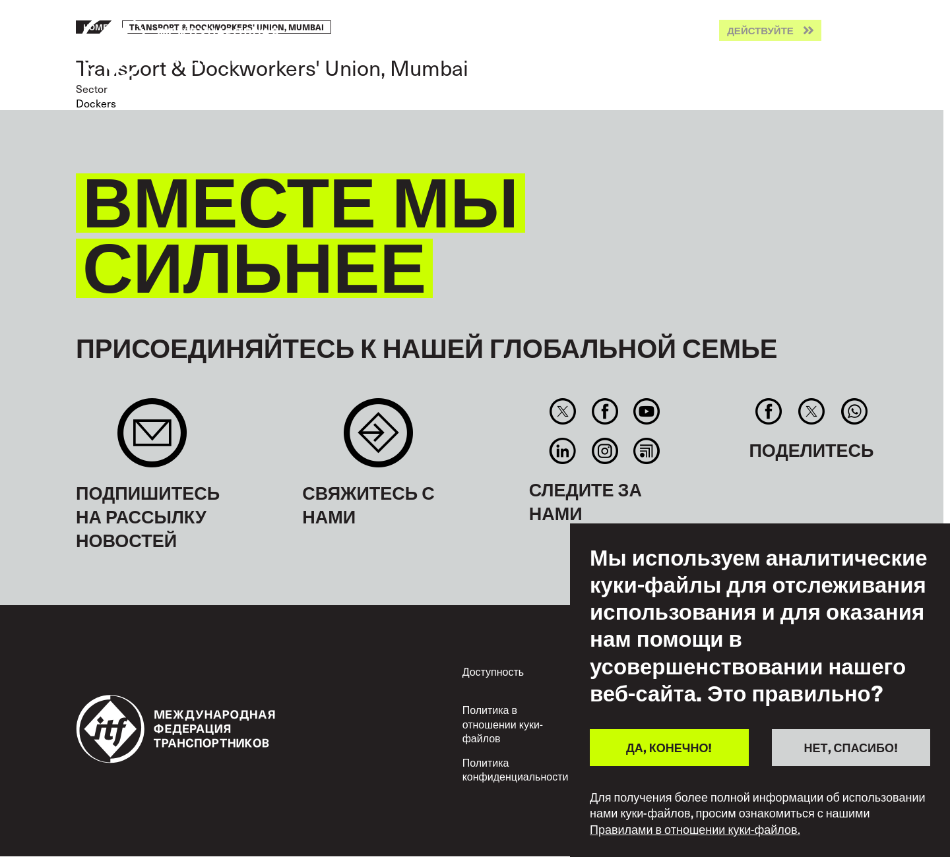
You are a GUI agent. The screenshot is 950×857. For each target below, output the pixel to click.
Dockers (96, 103)
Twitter (563, 411)
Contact (378, 439)
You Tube (646, 411)
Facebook (604, 411)
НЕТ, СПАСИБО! (851, 747)
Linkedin (563, 451)
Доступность (493, 671)
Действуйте (760, 31)
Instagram (604, 451)
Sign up (152, 439)
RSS (646, 451)
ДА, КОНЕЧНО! (669, 747)
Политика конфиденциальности (515, 769)
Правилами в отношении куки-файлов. (695, 829)
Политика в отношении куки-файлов (502, 724)
